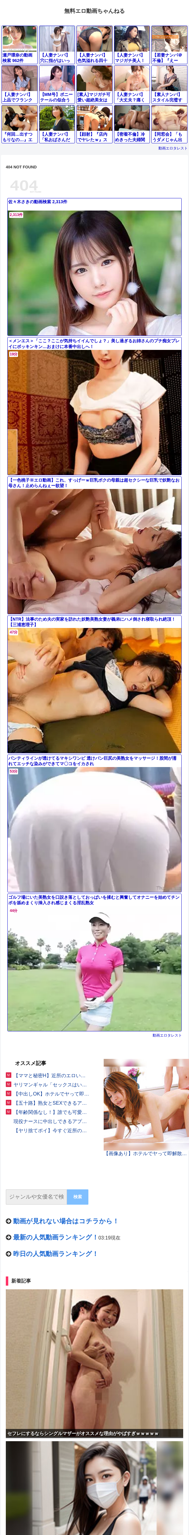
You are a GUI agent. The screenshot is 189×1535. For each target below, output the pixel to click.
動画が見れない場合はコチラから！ (66, 1221)
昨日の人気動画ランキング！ (55, 1253)
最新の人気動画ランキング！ (55, 1237)
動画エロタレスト (173, 148)
